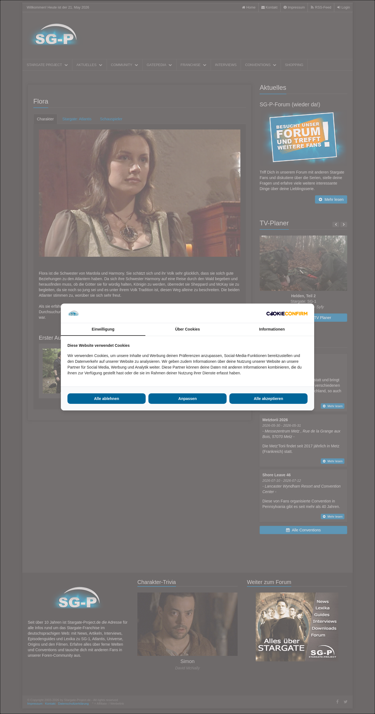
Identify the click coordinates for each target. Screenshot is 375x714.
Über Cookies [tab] (187, 329)
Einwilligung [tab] (103, 329)
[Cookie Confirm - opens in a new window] (287, 313)
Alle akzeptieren (268, 398)
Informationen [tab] (272, 329)
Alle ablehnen (106, 398)
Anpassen (187, 398)
